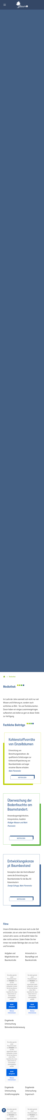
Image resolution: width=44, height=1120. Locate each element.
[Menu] (4, 5)
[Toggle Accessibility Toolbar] (4, 1110)
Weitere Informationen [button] (12, 1012)
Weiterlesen (22, 777)
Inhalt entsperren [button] (12, 1005)
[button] (4, 1116)
